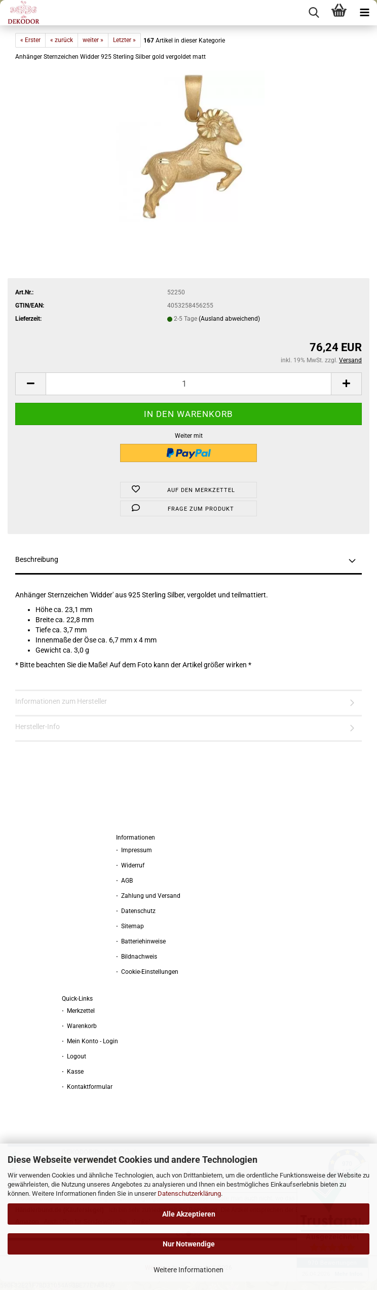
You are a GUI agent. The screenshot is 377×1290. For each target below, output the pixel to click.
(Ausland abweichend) (229, 318)
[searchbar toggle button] (313, 12)
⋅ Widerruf (130, 865)
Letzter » (124, 40)
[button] (30, 383)
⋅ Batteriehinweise (141, 941)
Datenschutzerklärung (189, 1193)
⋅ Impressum (134, 850)
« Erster (30, 40)
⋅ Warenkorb (79, 1026)
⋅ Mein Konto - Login (90, 1041)
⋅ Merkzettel (78, 1010)
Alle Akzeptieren (188, 1214)
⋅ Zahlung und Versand (148, 895)
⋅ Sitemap (130, 926)
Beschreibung (36, 559)
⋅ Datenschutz (136, 911)
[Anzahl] (188, 383)
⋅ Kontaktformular (87, 1086)
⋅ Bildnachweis (136, 956)
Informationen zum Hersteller (61, 701)
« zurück (61, 40)
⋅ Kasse (73, 1071)
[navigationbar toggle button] (364, 12)
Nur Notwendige (189, 1244)
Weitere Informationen (188, 1270)
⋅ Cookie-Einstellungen (147, 971)
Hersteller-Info (37, 727)
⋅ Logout (74, 1056)
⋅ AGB (124, 880)
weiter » (93, 40)
